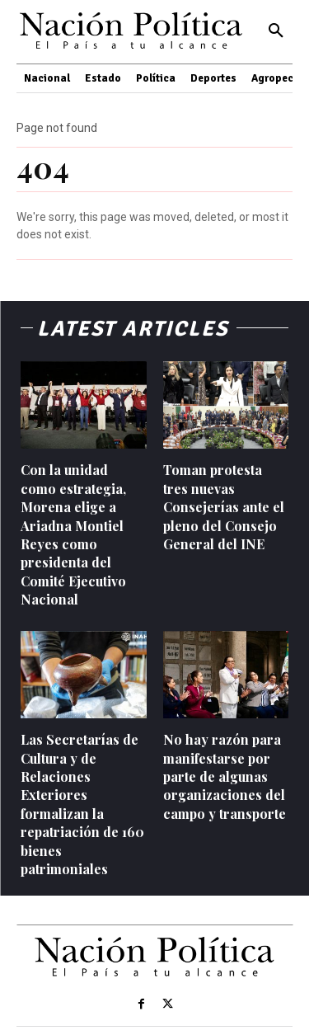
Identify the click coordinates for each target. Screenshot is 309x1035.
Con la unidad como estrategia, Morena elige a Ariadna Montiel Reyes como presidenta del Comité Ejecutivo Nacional (73, 534)
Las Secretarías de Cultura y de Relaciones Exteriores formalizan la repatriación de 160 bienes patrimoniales (82, 804)
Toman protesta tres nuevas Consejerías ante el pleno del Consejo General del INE (223, 507)
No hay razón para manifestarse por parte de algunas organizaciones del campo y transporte (224, 776)
